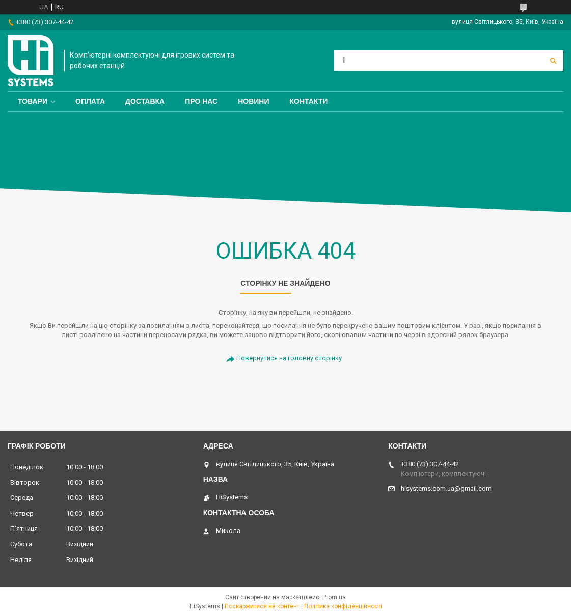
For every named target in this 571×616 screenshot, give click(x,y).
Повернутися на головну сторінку (289, 358)
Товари (32, 101)
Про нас (201, 101)
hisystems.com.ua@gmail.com (446, 488)
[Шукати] (553, 60)
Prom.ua (334, 597)
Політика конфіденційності (343, 606)
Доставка (145, 101)
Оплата (90, 101)
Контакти (309, 101)
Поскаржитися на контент (262, 606)
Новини (253, 101)
